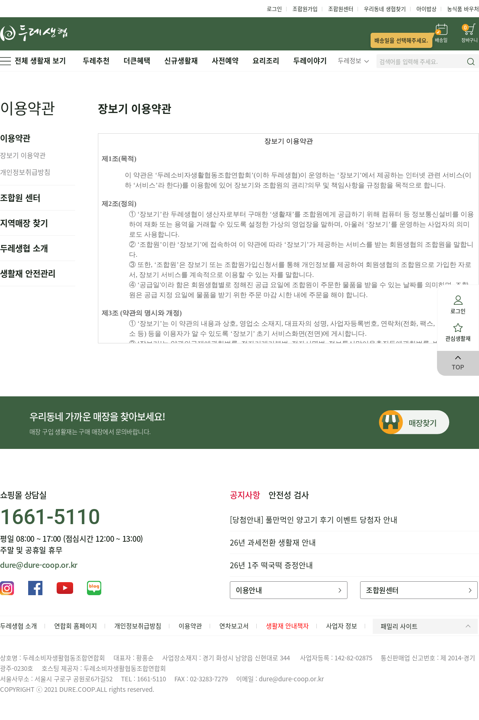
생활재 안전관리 (27, 273)
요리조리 (266, 60)
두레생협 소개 (24, 248)
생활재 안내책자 (287, 625)
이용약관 (190, 625)
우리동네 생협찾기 (385, 9)
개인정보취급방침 (25, 172)
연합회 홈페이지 (75, 625)
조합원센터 (340, 9)
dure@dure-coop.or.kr (38, 564)
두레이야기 (310, 60)
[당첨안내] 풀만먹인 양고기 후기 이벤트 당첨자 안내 (313, 519)
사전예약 (225, 60)
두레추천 (96, 60)
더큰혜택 (137, 60)
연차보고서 (234, 625)
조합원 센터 (20, 198)
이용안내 (288, 590)
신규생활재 (181, 60)
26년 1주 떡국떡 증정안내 (271, 565)
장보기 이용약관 (23, 155)
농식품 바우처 (463, 9)
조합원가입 (305, 9)
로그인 (274, 9)
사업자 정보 (341, 625)
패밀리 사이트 (427, 626)
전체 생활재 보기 (33, 60)
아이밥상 (426, 9)
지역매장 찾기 (24, 223)
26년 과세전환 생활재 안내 (273, 542)
